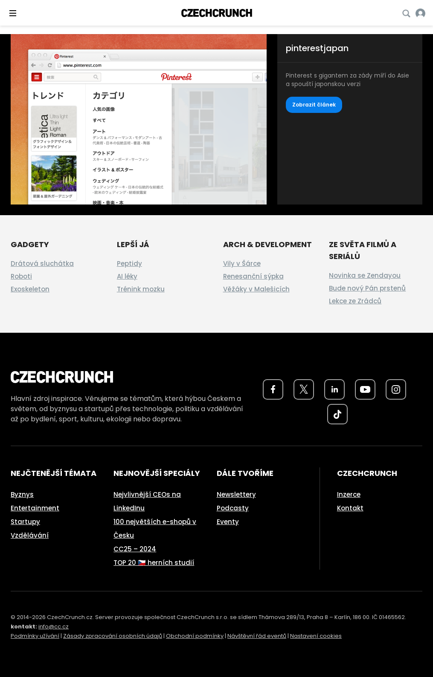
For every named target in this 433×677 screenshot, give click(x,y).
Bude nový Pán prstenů (367, 288)
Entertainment (35, 508)
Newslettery (236, 494)
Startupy (25, 521)
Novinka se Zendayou (365, 275)
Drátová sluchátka (42, 263)
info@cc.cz (53, 626)
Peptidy (129, 263)
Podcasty (233, 508)
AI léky (127, 276)
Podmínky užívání (35, 636)
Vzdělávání (30, 535)
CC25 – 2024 (134, 548)
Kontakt (350, 508)
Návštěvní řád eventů (256, 636)
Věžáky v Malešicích (256, 289)
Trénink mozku (141, 289)
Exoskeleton (30, 289)
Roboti (21, 276)
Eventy (228, 521)
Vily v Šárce (242, 263)
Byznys (22, 494)
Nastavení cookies (316, 636)
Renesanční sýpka (253, 276)
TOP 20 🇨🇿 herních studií (153, 562)
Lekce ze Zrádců (355, 301)
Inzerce (348, 494)
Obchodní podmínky (195, 636)
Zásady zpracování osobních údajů (112, 636)
